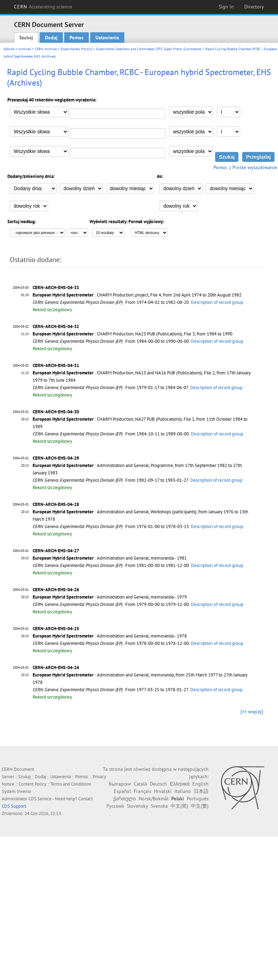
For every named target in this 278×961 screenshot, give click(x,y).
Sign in (226, 7)
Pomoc (77, 37)
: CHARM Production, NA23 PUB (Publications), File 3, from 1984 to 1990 (132, 334)
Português (197, 798)
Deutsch (158, 784)
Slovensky (137, 806)
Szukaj (26, 37)
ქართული (124, 798)
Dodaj (51, 37)
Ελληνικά (180, 784)
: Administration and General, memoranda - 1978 (110, 636)
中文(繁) (199, 806)
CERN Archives (46, 49)
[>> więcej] (251, 711)
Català (140, 784)
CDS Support (14, 806)
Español (122, 791)
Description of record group (217, 302)
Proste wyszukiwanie (254, 167)
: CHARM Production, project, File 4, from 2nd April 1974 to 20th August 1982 (137, 295)
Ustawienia (107, 37)
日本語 (201, 791)
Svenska (159, 806)
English (200, 784)
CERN (43, 7)
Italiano (182, 791)
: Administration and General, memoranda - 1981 (110, 558)
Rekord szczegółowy (52, 310)
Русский (115, 806)
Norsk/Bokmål (153, 798)
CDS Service (40, 799)
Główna (9, 49)
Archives (24, 49)
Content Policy (32, 784)
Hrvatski (163, 791)
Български (120, 784)
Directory (254, 7)
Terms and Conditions (71, 784)
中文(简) (179, 806)
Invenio (24, 791)
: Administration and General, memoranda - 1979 (110, 597)
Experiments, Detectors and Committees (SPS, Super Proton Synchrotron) (148, 49)
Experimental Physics (76, 49)
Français (142, 791)
